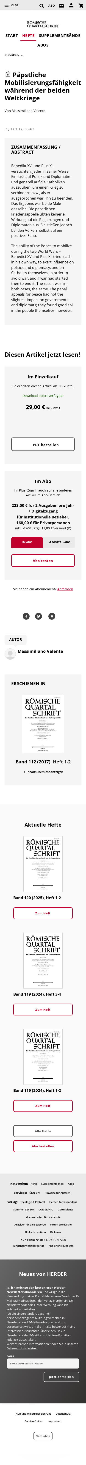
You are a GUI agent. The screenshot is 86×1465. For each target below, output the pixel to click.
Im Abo (27, 542)
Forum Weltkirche (61, 1224)
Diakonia (55, 1232)
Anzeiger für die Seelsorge (30, 1224)
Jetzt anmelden (61, 1377)
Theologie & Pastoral (32, 1202)
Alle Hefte (43, 1131)
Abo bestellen (43, 1146)
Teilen (27, 616)
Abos (42, 45)
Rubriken (12, 55)
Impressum (54, 1421)
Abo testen (43, 560)
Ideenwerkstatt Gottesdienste (43, 1217)
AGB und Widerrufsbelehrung (33, 1413)
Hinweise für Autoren (57, 1192)
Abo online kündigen (61, 1245)
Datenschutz (63, 1413)
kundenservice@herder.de (28, 1245)
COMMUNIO (46, 1209)
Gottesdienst (65, 1209)
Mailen (52, 616)
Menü (15, 5)
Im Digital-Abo (58, 542)
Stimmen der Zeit (23, 1209)
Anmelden (65, 589)
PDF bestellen (46, 444)
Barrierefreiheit (34, 1421)
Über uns (34, 1192)
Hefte (28, 35)
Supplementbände (60, 35)
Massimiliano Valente (28, 110)
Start (12, 35)
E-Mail (10, 1356)
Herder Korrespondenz (63, 1202)
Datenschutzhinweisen (22, 1348)
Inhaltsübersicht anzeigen (45, 772)
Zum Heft (43, 913)
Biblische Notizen (35, 1232)
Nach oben (43, 1436)
